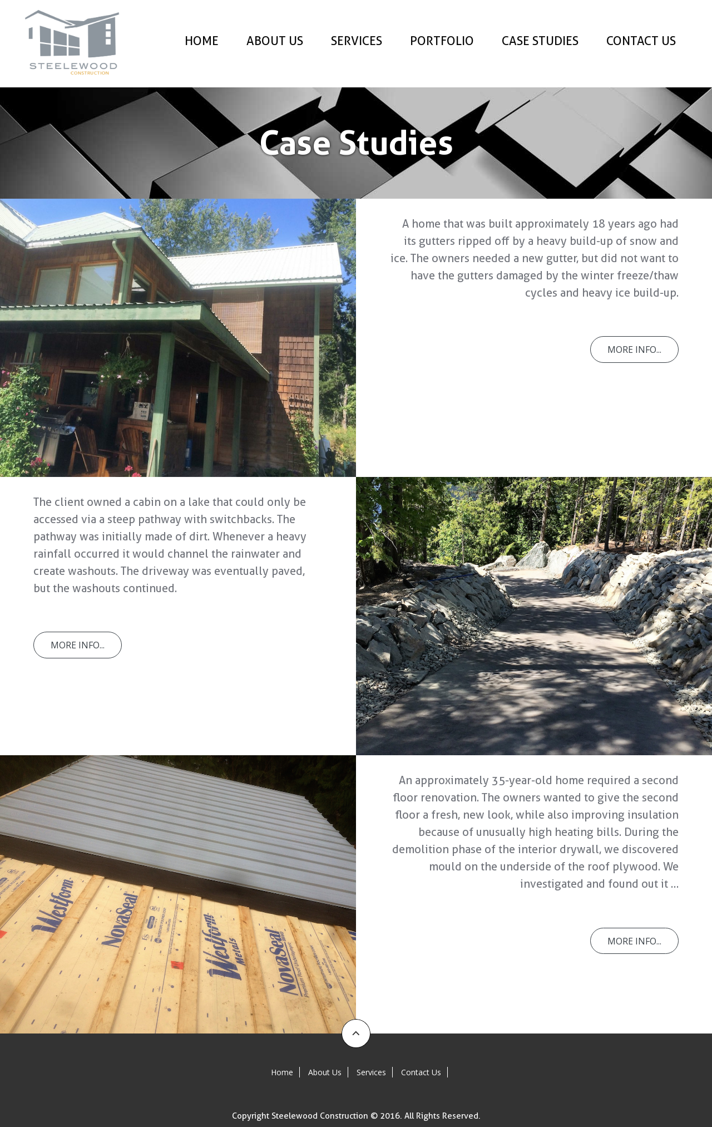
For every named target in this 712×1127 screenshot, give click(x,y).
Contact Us (641, 40)
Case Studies (540, 40)
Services (356, 40)
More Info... (634, 349)
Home (202, 40)
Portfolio (442, 40)
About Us (274, 40)
